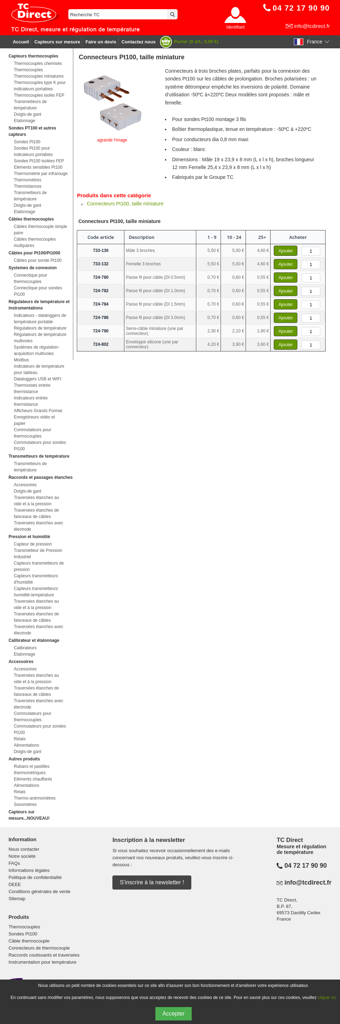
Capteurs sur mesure (57, 41)
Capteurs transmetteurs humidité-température (36, 591)
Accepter (173, 1014)
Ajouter (285, 250)
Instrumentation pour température (42, 962)
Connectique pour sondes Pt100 (38, 291)
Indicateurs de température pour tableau (39, 369)
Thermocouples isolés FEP (39, 95)
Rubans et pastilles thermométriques (31, 769)
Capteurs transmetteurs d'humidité (36, 579)
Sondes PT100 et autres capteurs (32, 131)
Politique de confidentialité (35, 877)
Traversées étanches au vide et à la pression (36, 500)
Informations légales (28, 870)
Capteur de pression (33, 544)
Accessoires (25, 484)
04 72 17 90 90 (305, 865)
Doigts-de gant (27, 114)
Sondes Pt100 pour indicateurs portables (33, 151)
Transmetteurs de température (30, 104)
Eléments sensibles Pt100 (38, 167)
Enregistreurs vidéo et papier (34, 420)
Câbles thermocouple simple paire (40, 229)
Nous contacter (23, 849)
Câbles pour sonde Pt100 (37, 260)
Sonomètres (25, 804)
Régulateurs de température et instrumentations (38, 305)
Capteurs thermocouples (33, 56)
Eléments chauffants (33, 779)
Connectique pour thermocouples (30, 278)
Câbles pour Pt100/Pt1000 (34, 253)
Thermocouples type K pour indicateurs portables (40, 85)
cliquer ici (326, 997)
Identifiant (235, 27)
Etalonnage (24, 120)
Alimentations (26, 745)
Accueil (21, 41)
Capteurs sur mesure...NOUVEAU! (29, 815)
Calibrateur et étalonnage (33, 640)
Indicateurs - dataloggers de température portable (40, 318)
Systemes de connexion (32, 267)
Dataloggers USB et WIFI (37, 379)
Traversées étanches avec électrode (38, 526)
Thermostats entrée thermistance (32, 388)
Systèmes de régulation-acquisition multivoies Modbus (36, 353)
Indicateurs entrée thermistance (31, 401)
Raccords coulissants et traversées (44, 955)
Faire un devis (100, 41)
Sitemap (16, 898)
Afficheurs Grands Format (38, 410)
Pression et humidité (29, 536)
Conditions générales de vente (39, 891)
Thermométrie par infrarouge (41, 173)
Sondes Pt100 (27, 141)
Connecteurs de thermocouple (39, 948)
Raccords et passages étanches (40, 477)
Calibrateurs (25, 647)
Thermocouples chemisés (38, 63)
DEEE (14, 884)
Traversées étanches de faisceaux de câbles (36, 513)
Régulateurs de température (40, 328)
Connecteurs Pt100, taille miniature (125, 203)
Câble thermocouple (28, 941)
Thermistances (28, 186)
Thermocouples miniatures (38, 76)
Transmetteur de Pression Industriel (38, 553)
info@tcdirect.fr (312, 26)
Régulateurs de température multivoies (40, 337)
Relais (19, 738)
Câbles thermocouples (31, 219)
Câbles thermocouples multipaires (35, 242)
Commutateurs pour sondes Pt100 (40, 445)
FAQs (14, 863)
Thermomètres (27, 179)
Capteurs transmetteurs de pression (39, 566)
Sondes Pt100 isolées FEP (39, 160)
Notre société (22, 856)
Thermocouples (28, 69)
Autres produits (24, 759)
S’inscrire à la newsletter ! (152, 882)
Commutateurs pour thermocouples (32, 433)
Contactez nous (139, 41)
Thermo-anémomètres (35, 798)
